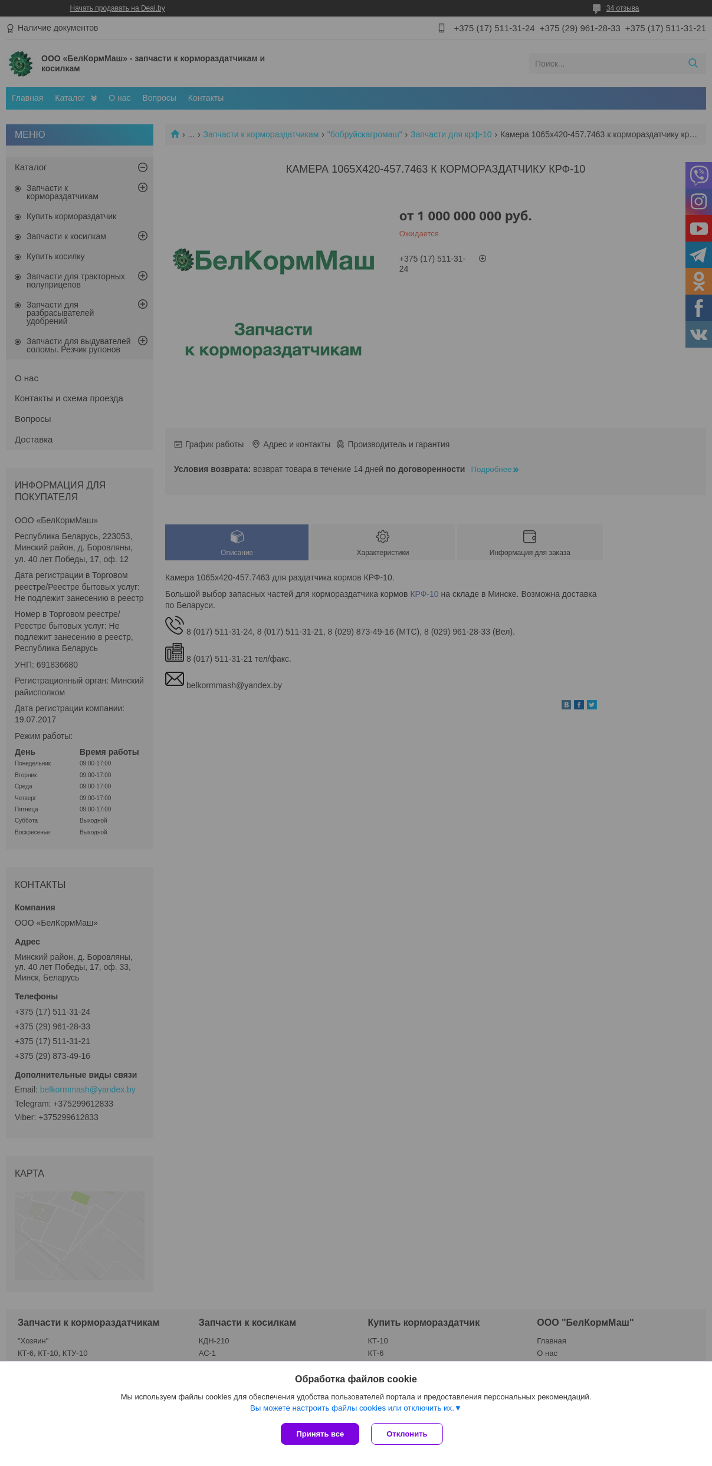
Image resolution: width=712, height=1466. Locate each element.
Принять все (320, 1433)
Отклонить (406, 1433)
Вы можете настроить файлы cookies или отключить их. (352, 1408)
